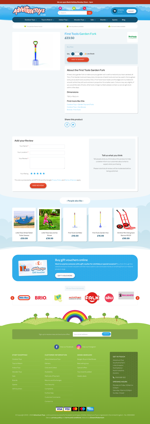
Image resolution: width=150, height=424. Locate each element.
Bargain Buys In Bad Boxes (86, 359)
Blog (123, 20)
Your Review (23, 158)
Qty (68, 54)
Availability (49, 372)
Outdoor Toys (31, 20)
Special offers (82, 367)
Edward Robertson (97, 417)
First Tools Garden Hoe (100, 233)
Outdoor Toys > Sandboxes (76, 107)
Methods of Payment (52, 376)
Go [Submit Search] (89, 13)
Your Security (49, 384)
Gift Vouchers (65, 275)
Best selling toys (83, 363)
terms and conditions (73, 417)
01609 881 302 (120, 377)
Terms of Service (70, 180)
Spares (114, 20)
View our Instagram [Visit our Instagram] (86, 347)
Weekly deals (81, 376)
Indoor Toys (64, 20)
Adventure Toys (118, 360)
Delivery (48, 363)
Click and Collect (51, 367)
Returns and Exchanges (53, 380)
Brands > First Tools (74, 109)
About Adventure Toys (52, 359)
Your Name (24, 146)
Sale (93, 20)
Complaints (49, 389)
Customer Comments (52, 397)
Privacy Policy (57, 180)
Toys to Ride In (47, 20)
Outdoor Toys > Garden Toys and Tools (80, 104)
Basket (131, 11)
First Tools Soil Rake (75, 233)
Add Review (38, 185)
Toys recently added (84, 372)
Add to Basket (78, 59)
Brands (104, 20)
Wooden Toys (80, 20)
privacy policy (57, 417)
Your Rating (24, 173)
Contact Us (49, 401)
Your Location (22, 152)
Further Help (49, 393)
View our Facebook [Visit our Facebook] (63, 347)
